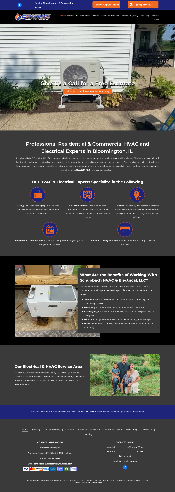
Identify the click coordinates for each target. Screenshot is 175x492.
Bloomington (49, 3)
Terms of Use (85, 482)
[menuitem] (62, 15)
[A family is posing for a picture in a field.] (125, 375)
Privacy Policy (97, 482)
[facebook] (20, 5)
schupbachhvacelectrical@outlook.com (53, 463)
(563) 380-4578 (83, 170)
